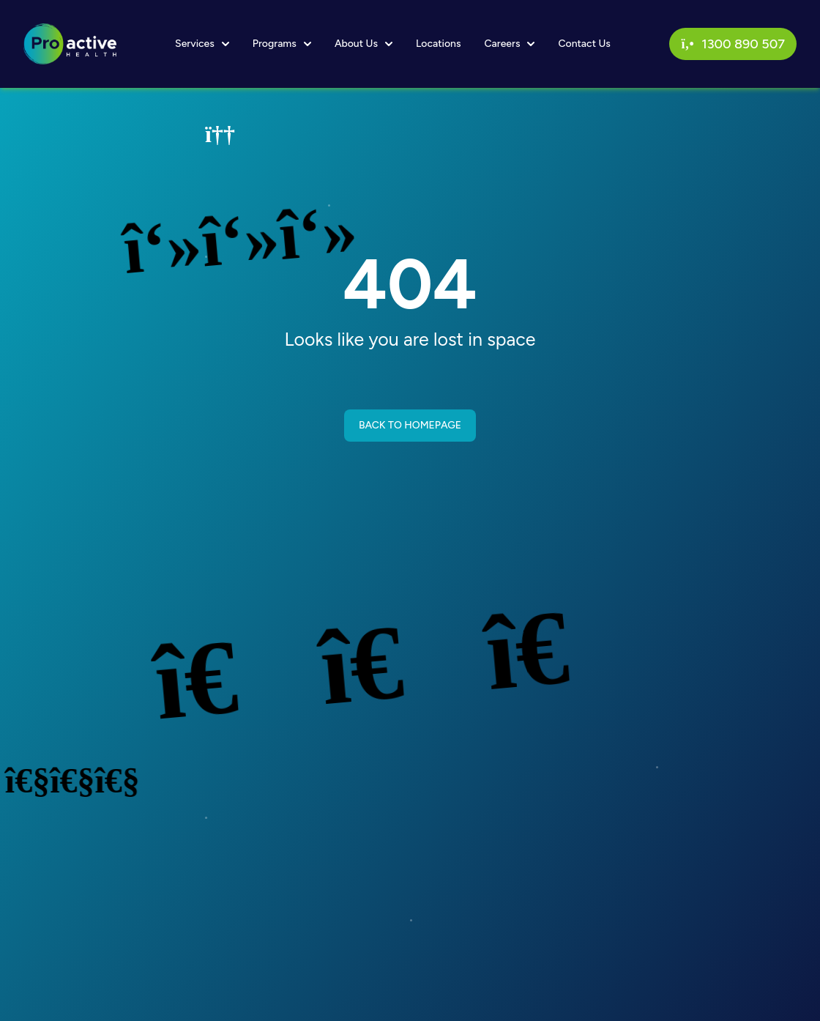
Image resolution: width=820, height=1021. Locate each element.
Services (202, 44)
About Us (363, 44)
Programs (282, 44)
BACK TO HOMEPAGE (410, 425)
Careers (509, 44)
